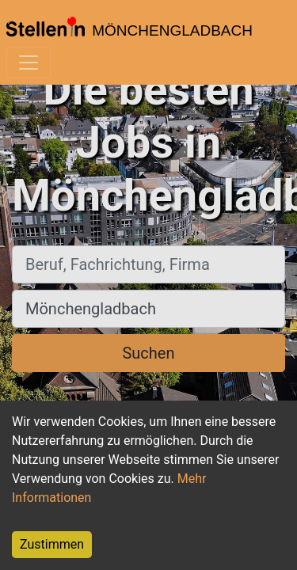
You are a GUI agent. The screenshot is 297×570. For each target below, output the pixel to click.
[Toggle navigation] (28, 62)
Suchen (148, 353)
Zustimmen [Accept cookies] (52, 544)
